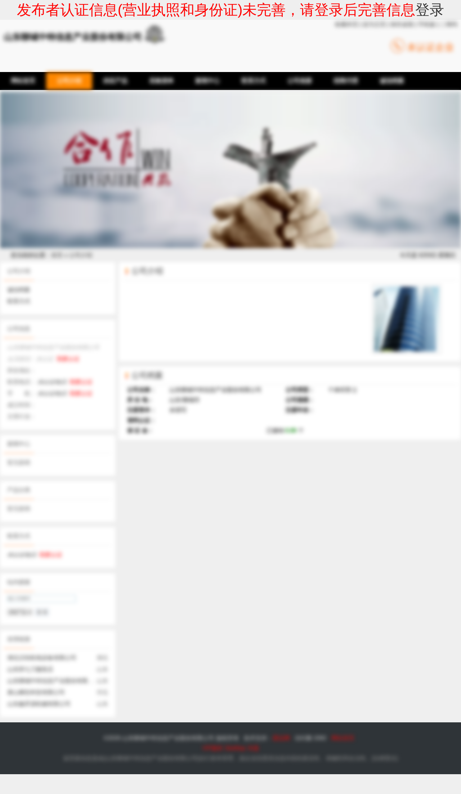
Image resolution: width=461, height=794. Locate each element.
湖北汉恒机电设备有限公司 (41, 658)
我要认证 (68, 359)
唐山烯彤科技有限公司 (36, 692)
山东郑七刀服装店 (30, 669)
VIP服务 (212, 748)
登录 (429, 10)
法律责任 (384, 758)
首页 (57, 255)
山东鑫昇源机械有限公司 (39, 704)
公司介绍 (80, 255)
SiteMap (235, 748)
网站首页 (342, 738)
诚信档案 (18, 290)
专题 (253, 748)
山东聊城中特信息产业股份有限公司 (53, 681)
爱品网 (281, 738)
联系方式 (18, 301)
